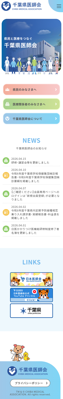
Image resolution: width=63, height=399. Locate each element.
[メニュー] (59, 6)
